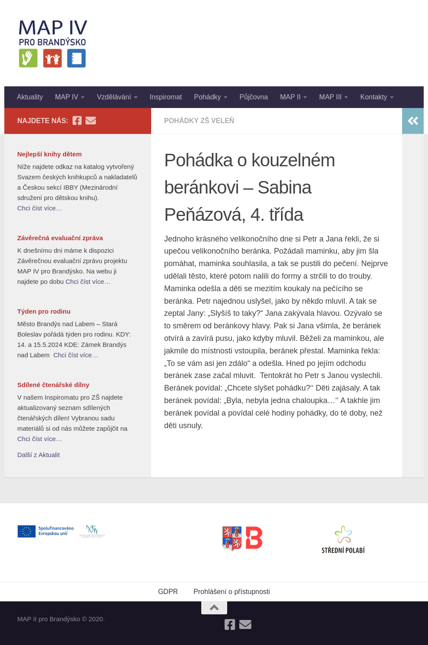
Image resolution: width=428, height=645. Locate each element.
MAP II (290, 97)
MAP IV (66, 97)
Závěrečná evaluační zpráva (60, 237)
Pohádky (207, 97)
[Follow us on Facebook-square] (77, 120)
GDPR (168, 591)
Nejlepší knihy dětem (49, 154)
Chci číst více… (39, 208)
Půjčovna (254, 97)
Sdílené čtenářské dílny (53, 384)
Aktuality (30, 97)
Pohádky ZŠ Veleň (199, 120)
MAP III (330, 97)
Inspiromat (166, 97)
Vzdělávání (114, 97)
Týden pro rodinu (43, 311)
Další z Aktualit (38, 454)
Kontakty (373, 97)
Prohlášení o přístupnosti (231, 591)
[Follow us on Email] (91, 120)
